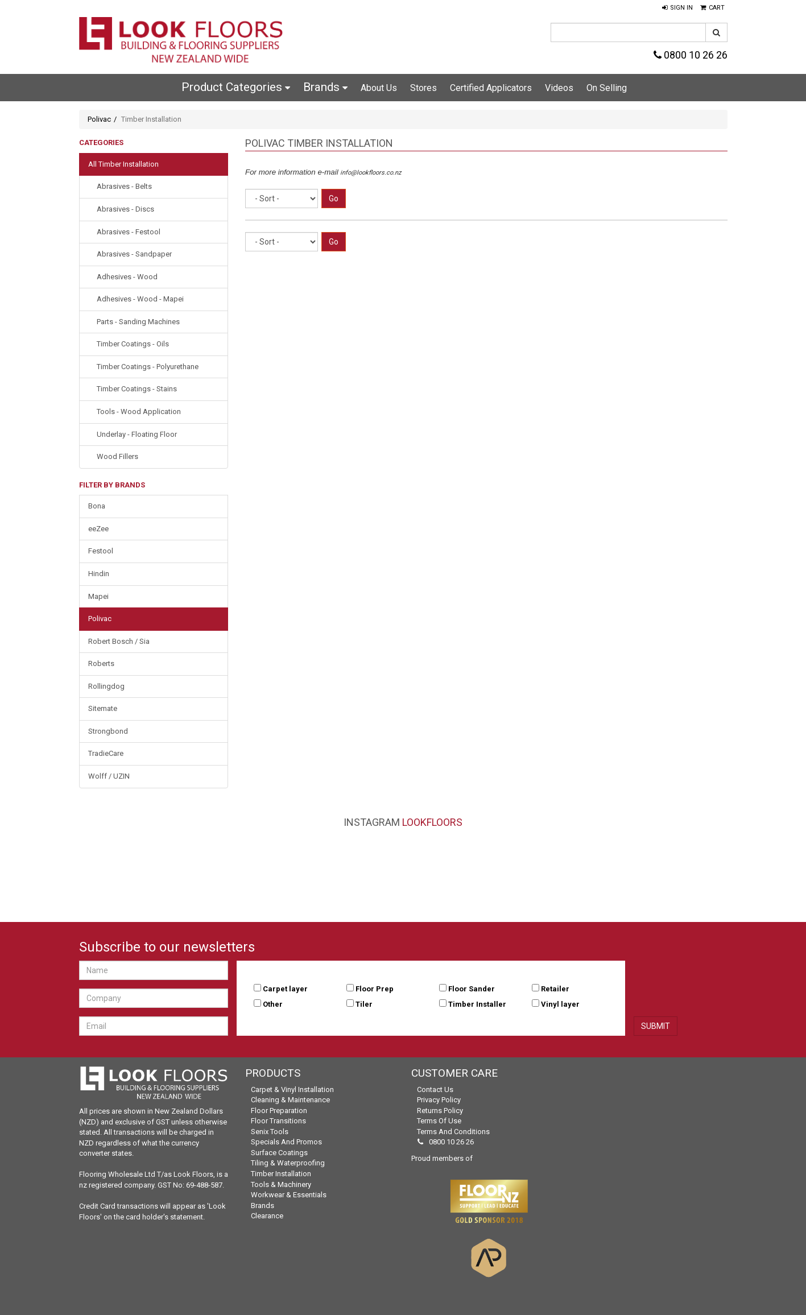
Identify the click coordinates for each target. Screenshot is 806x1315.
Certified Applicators (491, 87)
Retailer (555, 989)
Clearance (267, 1215)
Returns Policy (440, 1110)
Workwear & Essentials (288, 1194)
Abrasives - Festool (128, 232)
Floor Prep (375, 989)
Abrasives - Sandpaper (134, 254)
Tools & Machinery (281, 1184)
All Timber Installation (123, 164)
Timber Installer (477, 1004)
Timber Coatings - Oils (133, 344)
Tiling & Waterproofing (288, 1163)
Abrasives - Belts (124, 186)
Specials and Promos (286, 1142)
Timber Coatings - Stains (137, 388)
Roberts (101, 663)
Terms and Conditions (453, 1131)
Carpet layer (285, 989)
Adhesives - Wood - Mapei (140, 299)
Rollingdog (106, 686)
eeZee (98, 528)
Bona (96, 506)
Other (273, 1004)
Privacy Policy (439, 1099)
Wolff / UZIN (109, 776)
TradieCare (105, 753)
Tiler (364, 1004)
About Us (379, 87)
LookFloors (432, 822)
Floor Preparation (279, 1110)
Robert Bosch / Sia (119, 641)
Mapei (98, 596)
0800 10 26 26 (691, 55)
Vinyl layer (560, 1004)
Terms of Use (439, 1120)
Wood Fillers (117, 456)
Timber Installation (281, 1173)
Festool (100, 551)
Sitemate (102, 708)
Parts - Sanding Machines (138, 321)
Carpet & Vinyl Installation (292, 1089)
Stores (423, 87)
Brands (325, 87)
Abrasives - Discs (125, 209)
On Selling (606, 87)
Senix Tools (269, 1131)
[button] (677, 8)
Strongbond (108, 731)
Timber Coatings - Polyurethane (148, 366)
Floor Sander (471, 989)
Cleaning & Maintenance (290, 1099)
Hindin (98, 573)
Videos (559, 87)
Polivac (99, 119)
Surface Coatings (279, 1152)
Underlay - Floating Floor (137, 434)
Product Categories (235, 87)
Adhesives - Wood (127, 276)
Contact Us (435, 1089)
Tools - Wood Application (139, 411)
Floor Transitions (278, 1120)
